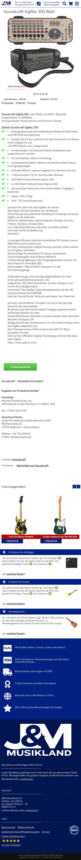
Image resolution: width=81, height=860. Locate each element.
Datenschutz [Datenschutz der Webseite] (8, 827)
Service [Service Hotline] (46, 831)
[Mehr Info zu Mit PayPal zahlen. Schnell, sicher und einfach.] (40, 648)
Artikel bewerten (20, 367)
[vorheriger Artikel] (74, 486)
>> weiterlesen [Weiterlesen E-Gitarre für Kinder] (13, 604)
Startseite (8, 103)
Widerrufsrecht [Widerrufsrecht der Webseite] (26, 827)
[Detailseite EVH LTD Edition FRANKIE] (21, 515)
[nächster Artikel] (78, 486)
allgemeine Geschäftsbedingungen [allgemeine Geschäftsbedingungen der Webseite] (21, 831)
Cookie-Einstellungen (13, 836)
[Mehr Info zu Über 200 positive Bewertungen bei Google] (40, 708)
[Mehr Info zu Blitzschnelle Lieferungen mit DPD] (40, 672)
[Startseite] (6, 3)
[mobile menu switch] (77, 3)
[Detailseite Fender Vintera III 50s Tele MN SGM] (59, 515)
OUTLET (21, 103)
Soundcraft (19, 459)
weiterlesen (26, 778)
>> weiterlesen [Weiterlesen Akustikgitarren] (13, 633)
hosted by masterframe (29, 857)
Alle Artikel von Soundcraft (33, 465)
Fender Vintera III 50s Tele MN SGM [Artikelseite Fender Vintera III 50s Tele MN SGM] (60, 536)
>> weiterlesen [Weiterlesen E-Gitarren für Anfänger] (13, 574)
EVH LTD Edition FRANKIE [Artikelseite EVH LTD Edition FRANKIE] (21, 536)
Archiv (33, 103)
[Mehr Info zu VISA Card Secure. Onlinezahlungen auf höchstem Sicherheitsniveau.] (40, 660)
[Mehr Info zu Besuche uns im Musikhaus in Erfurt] (40, 696)
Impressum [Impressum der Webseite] (32, 810)
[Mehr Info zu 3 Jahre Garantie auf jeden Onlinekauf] (40, 684)
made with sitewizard (52, 857)
